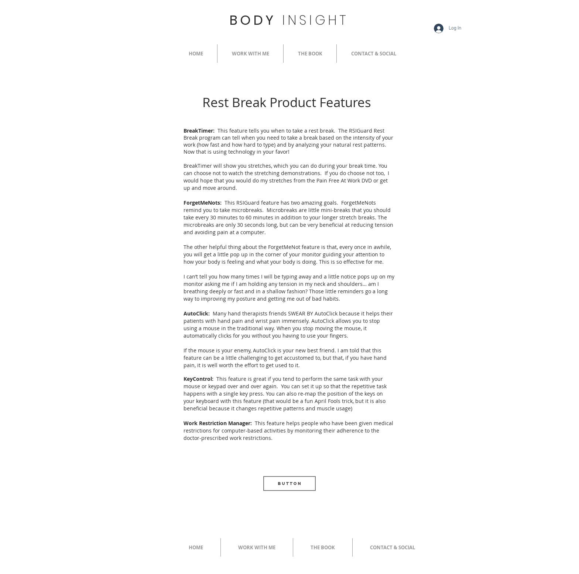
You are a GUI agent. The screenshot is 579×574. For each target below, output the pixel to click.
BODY (289, 20)
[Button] (289, 483)
